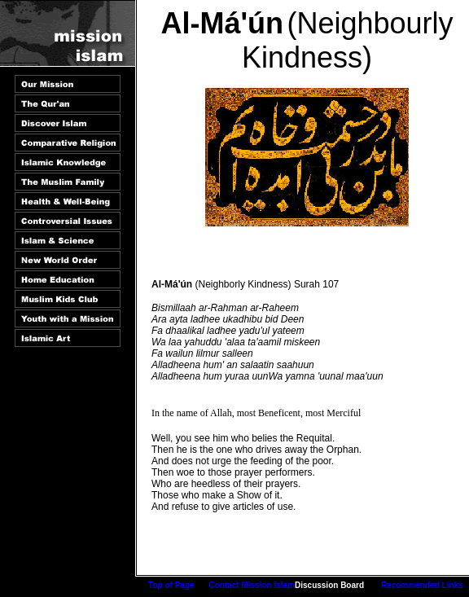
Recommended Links (422, 585)
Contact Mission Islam (251, 585)
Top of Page (171, 585)
